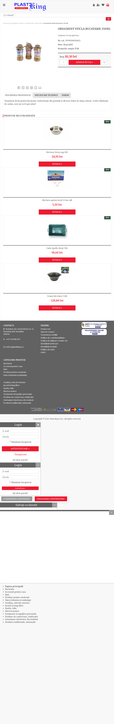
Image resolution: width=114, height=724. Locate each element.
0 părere (61, 35)
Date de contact (47, 332)
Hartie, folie (8, 388)
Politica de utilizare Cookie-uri (54, 341)
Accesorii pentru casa (12, 366)
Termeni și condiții (49, 335)
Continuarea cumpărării (16, 499)
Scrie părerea (73, 35)
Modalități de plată (49, 347)
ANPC (43, 352)
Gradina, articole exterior (14, 382)
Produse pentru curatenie (14, 372)
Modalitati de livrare (49, 344)
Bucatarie (7, 363)
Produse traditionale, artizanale (30, 23)
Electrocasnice (9, 391)
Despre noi (45, 329)
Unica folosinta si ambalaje (15, 375)
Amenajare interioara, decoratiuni (18, 400)
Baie (5, 369)
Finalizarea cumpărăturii (51, 499)
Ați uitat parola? (20, 460)
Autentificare (20, 488)
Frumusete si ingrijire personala (17, 394)
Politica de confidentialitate (53, 338)
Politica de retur (48, 349)
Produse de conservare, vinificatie (18, 397)
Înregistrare (20, 454)
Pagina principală (9, 23)
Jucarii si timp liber (11, 385)
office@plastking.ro (15, 347)
